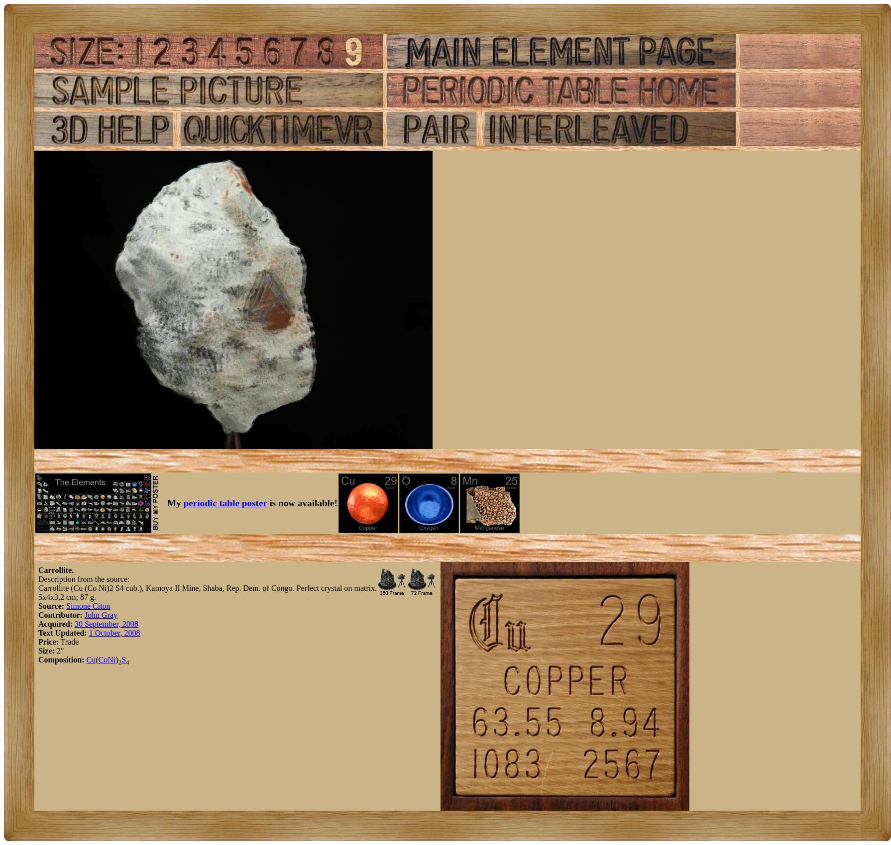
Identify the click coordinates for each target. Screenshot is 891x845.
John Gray (101, 615)
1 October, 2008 (114, 633)
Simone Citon (88, 606)
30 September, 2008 (106, 624)
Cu (91, 660)
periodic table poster (225, 503)
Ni (111, 660)
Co (103, 660)
